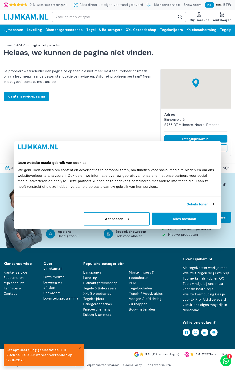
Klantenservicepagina (26, 96)
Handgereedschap (97, 304)
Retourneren (14, 278)
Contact (10, 294)
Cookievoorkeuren (158, 365)
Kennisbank (12, 288)
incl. (209, 5)
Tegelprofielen (140, 288)
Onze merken (53, 277)
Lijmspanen (13, 30)
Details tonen (197, 204)
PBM (132, 283)
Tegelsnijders (171, 30)
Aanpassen (117, 219)
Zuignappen (138, 304)
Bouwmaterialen (142, 309)
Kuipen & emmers (97, 315)
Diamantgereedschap (64, 30)
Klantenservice (167, 5)
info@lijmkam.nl (195, 139)
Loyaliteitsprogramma (60, 298)
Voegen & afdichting (145, 299)
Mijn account (14, 283)
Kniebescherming (201, 30)
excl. (218, 5)
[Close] (80, 347)
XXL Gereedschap (141, 30)
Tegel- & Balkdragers (104, 30)
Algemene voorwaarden (103, 365)
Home (8, 45)
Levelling (34, 30)
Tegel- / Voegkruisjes (146, 294)
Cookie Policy (132, 365)
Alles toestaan (184, 219)
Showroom (193, 5)
